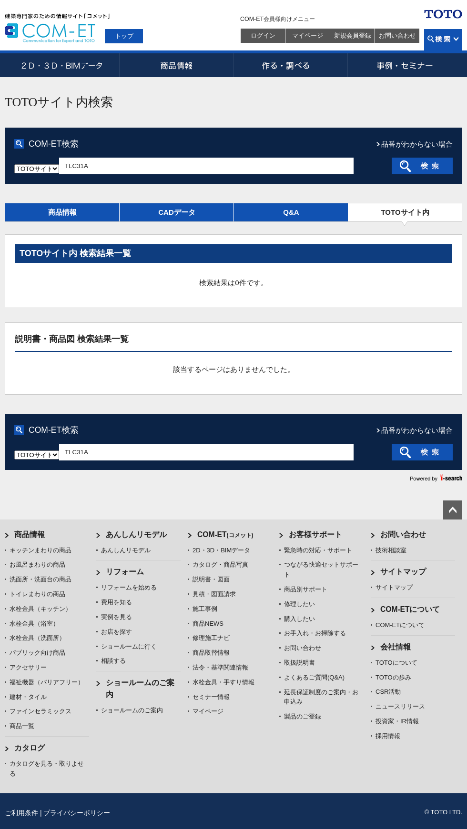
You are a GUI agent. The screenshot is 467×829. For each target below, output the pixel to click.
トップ (124, 36)
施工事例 (205, 608)
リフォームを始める (129, 587)
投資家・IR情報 (397, 721)
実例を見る (116, 616)
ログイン (263, 35)
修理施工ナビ (211, 637)
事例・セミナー (405, 65)
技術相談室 (391, 550)
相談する (113, 660)
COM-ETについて (410, 609)
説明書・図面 (211, 579)
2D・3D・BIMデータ (62, 65)
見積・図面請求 (214, 594)
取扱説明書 (299, 662)
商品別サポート (305, 589)
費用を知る (116, 602)
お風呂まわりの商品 (37, 564)
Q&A (291, 212)
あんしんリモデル (136, 534)
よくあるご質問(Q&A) (314, 677)
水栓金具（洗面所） (37, 637)
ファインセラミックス (40, 711)
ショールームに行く (129, 646)
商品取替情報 (211, 652)
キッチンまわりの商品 (40, 550)
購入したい (299, 618)
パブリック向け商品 (37, 652)
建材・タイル (28, 696)
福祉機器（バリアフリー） (47, 682)
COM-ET (225, 534)
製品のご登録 (302, 716)
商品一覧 (22, 725)
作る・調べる (291, 65)
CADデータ (176, 212)
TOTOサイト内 (405, 212)
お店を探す (116, 631)
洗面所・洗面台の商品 (40, 579)
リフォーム (125, 572)
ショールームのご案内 (132, 710)
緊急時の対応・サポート (318, 550)
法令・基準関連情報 (220, 667)
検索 (443, 39)
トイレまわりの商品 (37, 594)
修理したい (299, 604)
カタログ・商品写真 (220, 564)
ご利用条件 (21, 813)
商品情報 (176, 65)
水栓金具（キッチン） (40, 608)
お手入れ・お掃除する (315, 633)
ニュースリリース (400, 706)
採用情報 (388, 735)
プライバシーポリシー (76, 813)
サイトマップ (403, 572)
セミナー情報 (211, 696)
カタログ (29, 748)
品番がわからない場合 (417, 144)
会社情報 (395, 647)
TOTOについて (396, 662)
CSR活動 (388, 691)
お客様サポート (315, 534)
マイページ (307, 35)
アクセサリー (28, 667)
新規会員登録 (352, 35)
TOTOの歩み (393, 677)
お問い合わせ (397, 35)
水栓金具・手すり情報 (223, 682)
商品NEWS (208, 623)
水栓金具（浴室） (34, 623)
